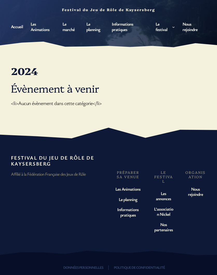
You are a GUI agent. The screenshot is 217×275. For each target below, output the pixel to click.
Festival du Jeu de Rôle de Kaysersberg (52, 160)
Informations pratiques (128, 212)
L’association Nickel (163, 211)
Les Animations (128, 189)
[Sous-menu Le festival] (173, 26)
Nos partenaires (163, 227)
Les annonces (163, 196)
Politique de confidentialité (139, 267)
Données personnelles (83, 267)
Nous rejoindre (195, 191)
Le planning (128, 199)
